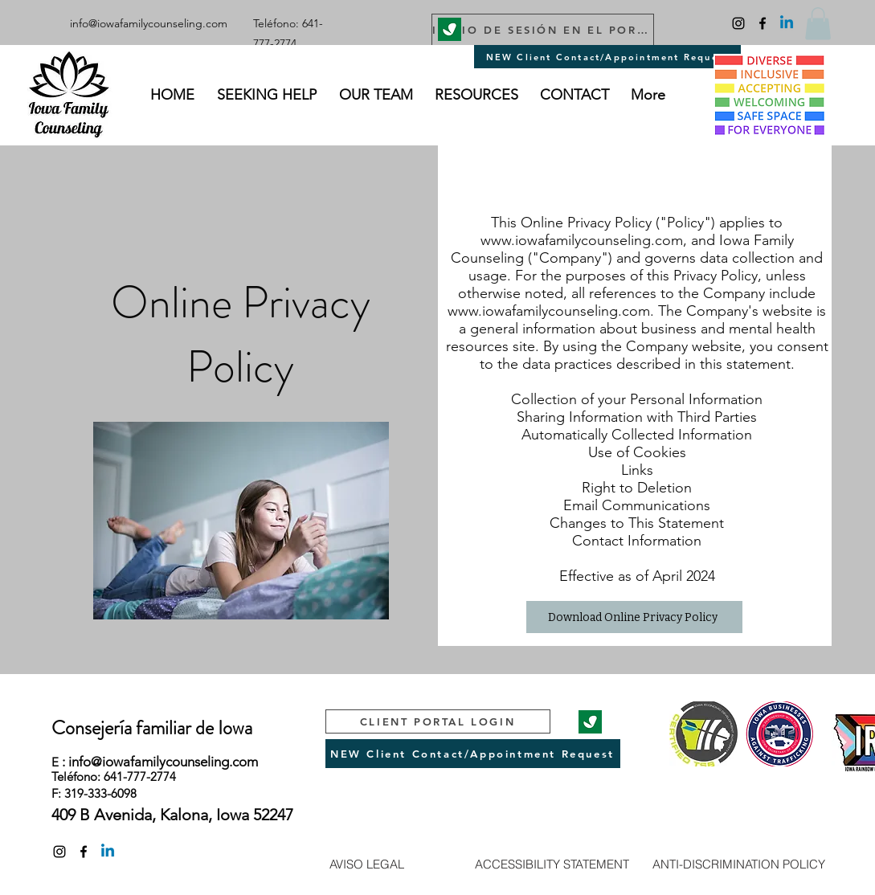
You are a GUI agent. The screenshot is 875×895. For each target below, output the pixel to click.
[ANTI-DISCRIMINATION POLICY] (738, 864)
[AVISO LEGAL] (367, 864)
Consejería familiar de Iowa (151, 728)
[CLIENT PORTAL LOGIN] (437, 721)
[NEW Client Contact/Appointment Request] (607, 56)
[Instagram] (738, 23)
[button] (818, 23)
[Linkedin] (787, 23)
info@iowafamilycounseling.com (148, 23)
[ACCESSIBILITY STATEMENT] (552, 864)
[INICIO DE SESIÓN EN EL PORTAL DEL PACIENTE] (542, 30)
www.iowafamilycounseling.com (581, 240)
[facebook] (762, 23)
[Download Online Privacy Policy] (634, 617)
